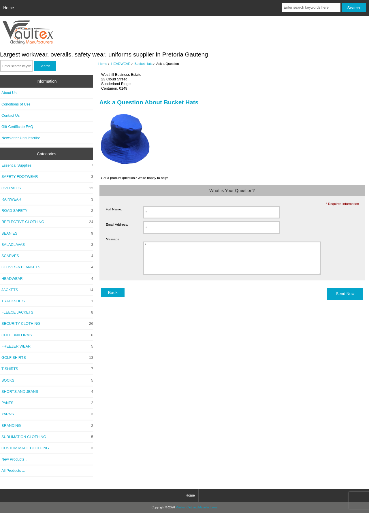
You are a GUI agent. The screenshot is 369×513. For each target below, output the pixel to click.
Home (8, 7)
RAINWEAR (47, 199)
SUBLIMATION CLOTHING (47, 437)
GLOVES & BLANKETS (47, 267)
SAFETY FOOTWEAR (47, 176)
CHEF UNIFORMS (47, 335)
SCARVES (47, 256)
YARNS (47, 414)
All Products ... (13, 470)
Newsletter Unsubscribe (20, 138)
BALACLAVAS (47, 244)
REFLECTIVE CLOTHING (47, 222)
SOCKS (47, 380)
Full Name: (114, 209)
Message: (113, 239)
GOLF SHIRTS (47, 357)
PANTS (47, 403)
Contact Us (10, 115)
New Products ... (15, 459)
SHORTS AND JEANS (47, 391)
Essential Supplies (47, 165)
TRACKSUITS (47, 301)
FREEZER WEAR (47, 346)
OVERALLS (47, 188)
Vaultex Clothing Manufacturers (197, 507)
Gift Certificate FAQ (17, 127)
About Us (8, 92)
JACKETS (47, 290)
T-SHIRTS (47, 369)
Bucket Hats (143, 63)
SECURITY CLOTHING (47, 323)
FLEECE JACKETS (47, 312)
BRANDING (47, 425)
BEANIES (47, 233)
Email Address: (117, 224)
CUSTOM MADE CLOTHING (47, 448)
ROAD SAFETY (47, 210)
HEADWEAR (121, 63)
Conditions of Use (16, 104)
